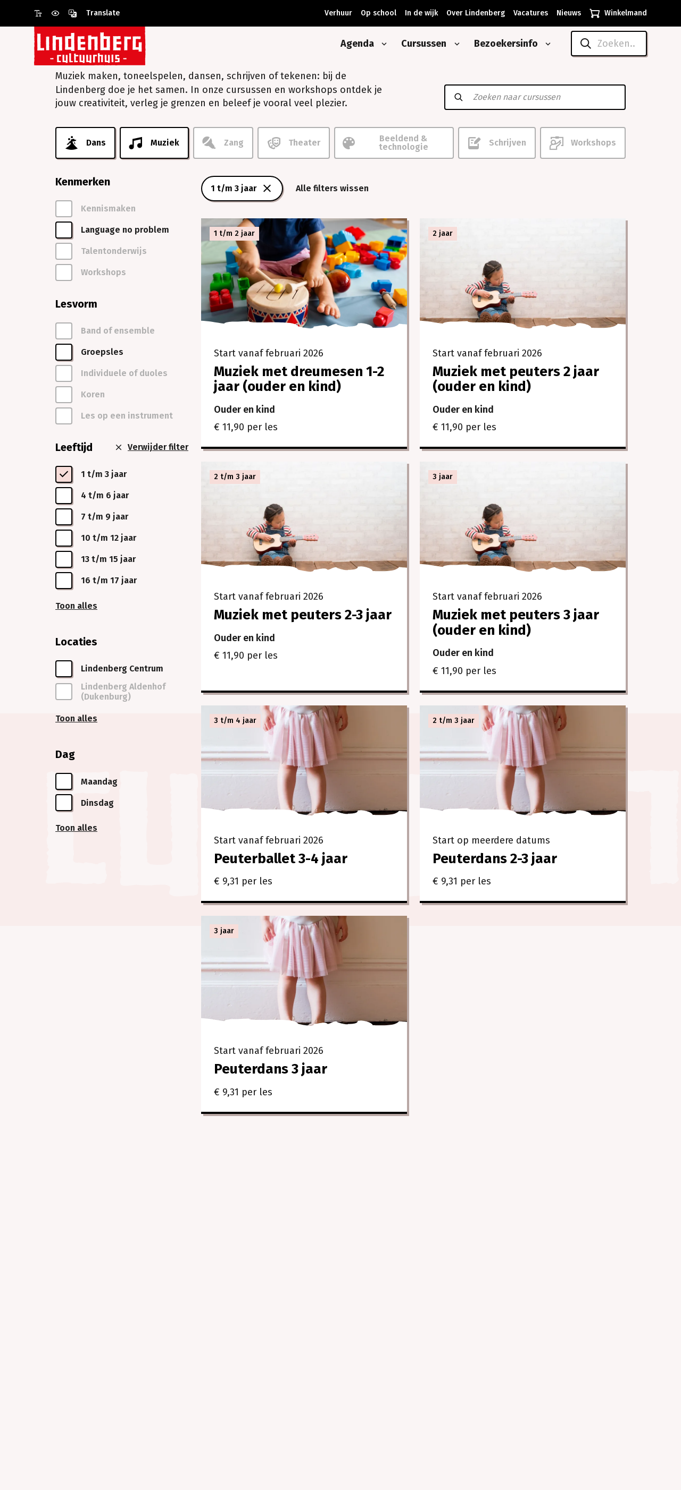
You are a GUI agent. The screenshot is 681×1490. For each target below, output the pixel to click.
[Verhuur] (336, 13)
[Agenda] (353, 44)
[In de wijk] (419, 13)
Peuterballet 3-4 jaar (280, 858)
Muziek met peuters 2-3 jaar (303, 615)
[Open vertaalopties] (94, 13)
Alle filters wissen (332, 188)
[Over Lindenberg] (473, 13)
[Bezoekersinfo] (502, 44)
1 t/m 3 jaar (242, 188)
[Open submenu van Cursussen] (455, 44)
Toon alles (76, 606)
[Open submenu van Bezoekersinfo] (546, 44)
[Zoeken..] (609, 43)
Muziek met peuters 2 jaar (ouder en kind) (516, 379)
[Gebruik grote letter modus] (42, 13)
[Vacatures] (528, 13)
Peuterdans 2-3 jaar (495, 858)
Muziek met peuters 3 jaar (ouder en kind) (516, 622)
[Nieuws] (566, 13)
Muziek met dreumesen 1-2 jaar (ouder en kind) (299, 379)
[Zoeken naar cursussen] (544, 97)
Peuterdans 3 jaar (270, 1069)
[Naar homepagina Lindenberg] (114, 44)
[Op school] (376, 13)
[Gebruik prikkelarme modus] (59, 13)
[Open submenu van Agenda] (382, 44)
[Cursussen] (419, 44)
